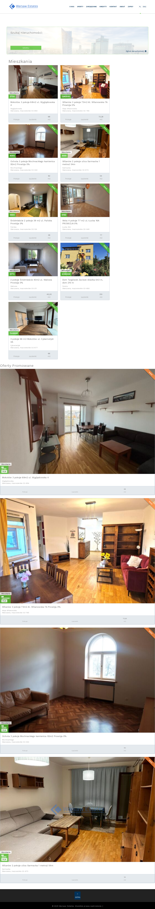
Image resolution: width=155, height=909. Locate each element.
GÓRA (77, 895)
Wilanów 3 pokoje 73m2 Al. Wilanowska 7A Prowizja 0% (31, 607)
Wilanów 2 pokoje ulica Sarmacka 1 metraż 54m (27, 865)
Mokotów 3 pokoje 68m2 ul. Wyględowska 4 (25, 477)
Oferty (80, 7)
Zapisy (130, 7)
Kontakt (113, 7)
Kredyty (103, 7)
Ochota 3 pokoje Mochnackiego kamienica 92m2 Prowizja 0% (34, 736)
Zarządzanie (91, 7)
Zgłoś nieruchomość (136, 51)
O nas (72, 7)
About (122, 7)
